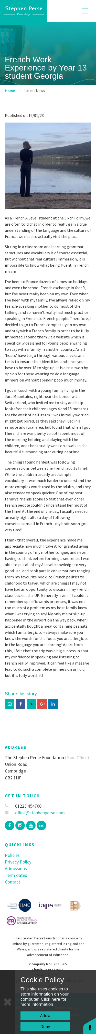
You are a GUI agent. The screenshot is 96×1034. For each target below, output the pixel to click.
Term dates (16, 875)
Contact (12, 882)
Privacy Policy (18, 862)
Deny (45, 1026)
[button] (89, 1025)
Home (10, 90)
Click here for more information (43, 1002)
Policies (12, 855)
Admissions (16, 868)
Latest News (34, 90)
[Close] (7, 1002)
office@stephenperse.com (35, 813)
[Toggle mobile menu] (85, 11)
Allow (45, 1015)
